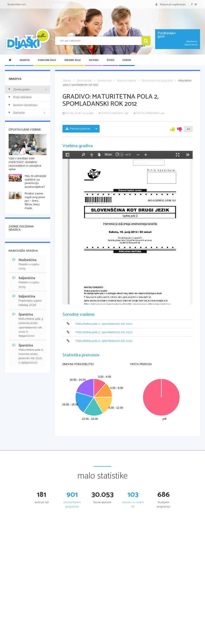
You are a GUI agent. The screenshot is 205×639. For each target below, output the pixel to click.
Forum (127, 60)
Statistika (27, 112)
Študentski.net (16, 4)
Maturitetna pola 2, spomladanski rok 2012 (104, 323)
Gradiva (25, 60)
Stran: (108, 154)
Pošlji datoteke (20, 97)
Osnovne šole (47, 60)
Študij (110, 60)
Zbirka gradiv (19, 89)
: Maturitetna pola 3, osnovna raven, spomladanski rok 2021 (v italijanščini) (27, 325)
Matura (94, 60)
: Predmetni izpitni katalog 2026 (27, 300)
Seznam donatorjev (23, 105)
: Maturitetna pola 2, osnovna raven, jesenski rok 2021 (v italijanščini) (28, 354)
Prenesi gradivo (78, 128)
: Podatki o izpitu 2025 (25, 264)
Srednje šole (72, 60)
